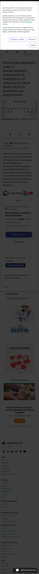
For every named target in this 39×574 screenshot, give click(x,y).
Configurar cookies (17, 39)
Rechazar (32, 39)
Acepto (32, 45)
